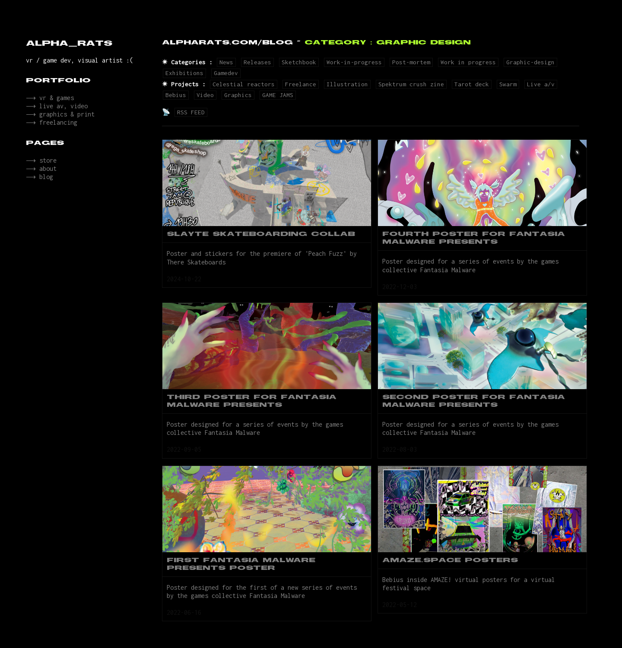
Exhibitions (184, 72)
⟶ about (40, 175)
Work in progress (468, 62)
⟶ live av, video (56, 108)
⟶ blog (38, 185)
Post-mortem (411, 62)
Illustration (347, 84)
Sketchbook (299, 62)
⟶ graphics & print (59, 117)
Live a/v (541, 84)
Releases (257, 62)
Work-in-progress (354, 62)
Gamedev (226, 72)
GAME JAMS (277, 94)
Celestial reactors (244, 84)
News (226, 62)
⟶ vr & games (49, 98)
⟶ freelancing (51, 127)
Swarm (508, 84)
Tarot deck (471, 84)
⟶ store (40, 166)
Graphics (238, 94)
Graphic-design (530, 62)
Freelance (300, 84)
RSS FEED (191, 112)
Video (205, 94)
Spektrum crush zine (411, 84)
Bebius (175, 94)
